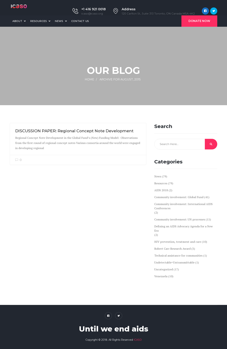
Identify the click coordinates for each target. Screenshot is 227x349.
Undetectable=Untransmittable (174, 262)
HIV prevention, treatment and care (177, 242)
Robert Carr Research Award (172, 249)
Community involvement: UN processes (179, 219)
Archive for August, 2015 (120, 79)
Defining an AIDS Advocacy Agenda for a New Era (183, 228)
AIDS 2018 (161, 190)
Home (89, 79)
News (59, 21)
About (17, 21)
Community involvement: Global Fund (178, 197)
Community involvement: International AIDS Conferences (183, 206)
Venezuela (160, 276)
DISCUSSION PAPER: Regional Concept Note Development (74, 130)
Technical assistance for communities (178, 255)
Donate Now (199, 21)
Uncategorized (163, 269)
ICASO (138, 339)
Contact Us (80, 21)
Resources (38, 21)
